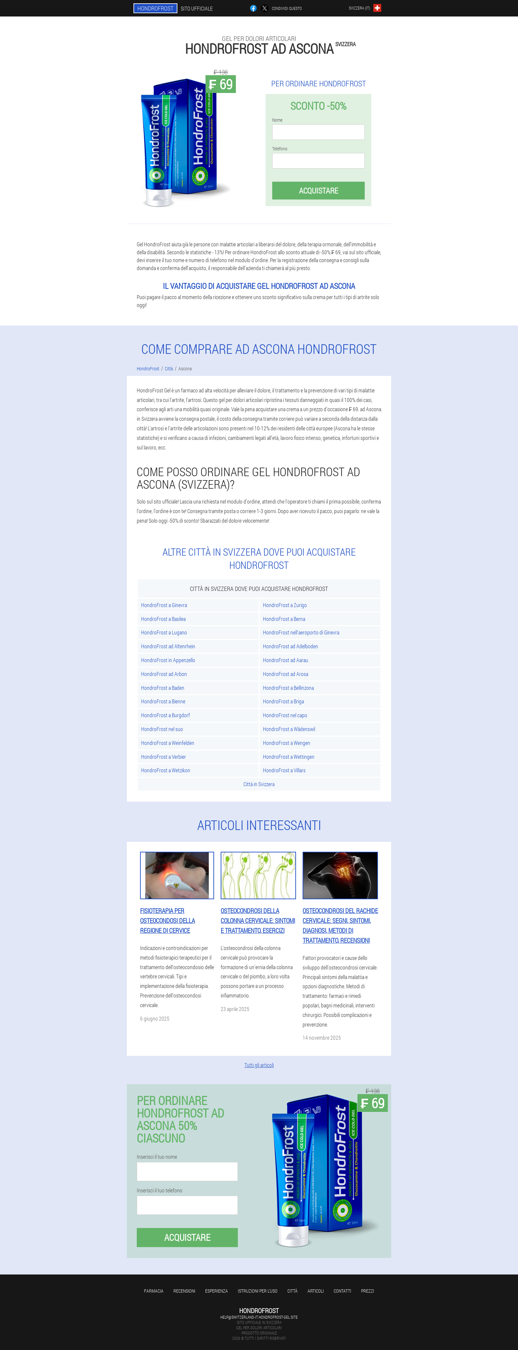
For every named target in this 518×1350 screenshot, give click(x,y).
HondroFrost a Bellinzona (288, 687)
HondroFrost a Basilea (163, 618)
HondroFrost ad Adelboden (290, 646)
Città (292, 1291)
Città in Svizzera (259, 784)
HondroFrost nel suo (162, 728)
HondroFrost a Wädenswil (289, 728)
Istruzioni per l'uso (258, 1291)
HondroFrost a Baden (162, 687)
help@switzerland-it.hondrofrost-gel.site (259, 1317)
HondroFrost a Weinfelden (167, 742)
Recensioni (184, 1291)
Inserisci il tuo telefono (159, 1190)
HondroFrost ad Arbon (164, 673)
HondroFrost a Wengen (286, 742)
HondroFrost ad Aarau (285, 660)
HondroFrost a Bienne (163, 701)
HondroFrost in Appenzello (168, 660)
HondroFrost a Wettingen (288, 756)
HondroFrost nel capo (285, 715)
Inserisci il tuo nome (157, 1156)
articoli (316, 1291)
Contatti (342, 1291)
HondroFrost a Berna (284, 618)
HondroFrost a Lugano (164, 632)
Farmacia (154, 1291)
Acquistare (318, 190)
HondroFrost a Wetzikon (165, 770)
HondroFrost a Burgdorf (165, 715)
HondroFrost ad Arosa (285, 673)
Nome (277, 120)
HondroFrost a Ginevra (164, 604)
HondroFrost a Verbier (163, 756)
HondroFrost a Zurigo (285, 604)
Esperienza (216, 1291)
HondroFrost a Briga (283, 701)
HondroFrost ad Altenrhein (168, 646)
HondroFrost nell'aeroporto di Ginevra (301, 632)
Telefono (279, 148)
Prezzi (367, 1291)
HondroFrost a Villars (284, 770)
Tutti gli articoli (259, 1064)
